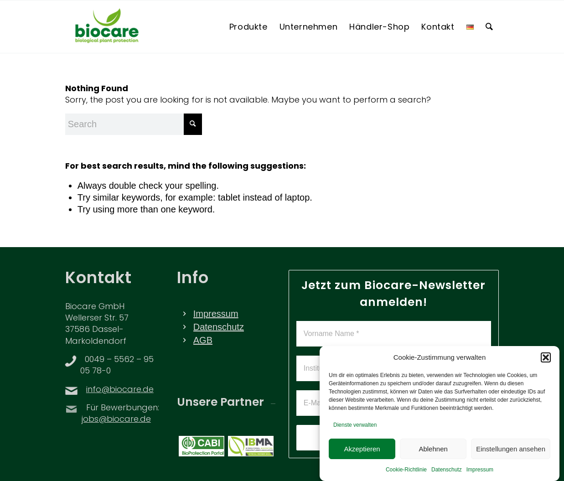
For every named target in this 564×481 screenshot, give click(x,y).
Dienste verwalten (355, 428)
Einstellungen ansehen (510, 451)
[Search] (489, 26)
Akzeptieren (362, 451)
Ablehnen (433, 451)
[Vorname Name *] (394, 334)
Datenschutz (446, 473)
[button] (545, 360)
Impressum (479, 473)
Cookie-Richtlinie (406, 473)
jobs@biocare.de (116, 419)
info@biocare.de (120, 390)
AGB (202, 340)
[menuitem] (248, 26)
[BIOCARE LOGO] (107, 26)
